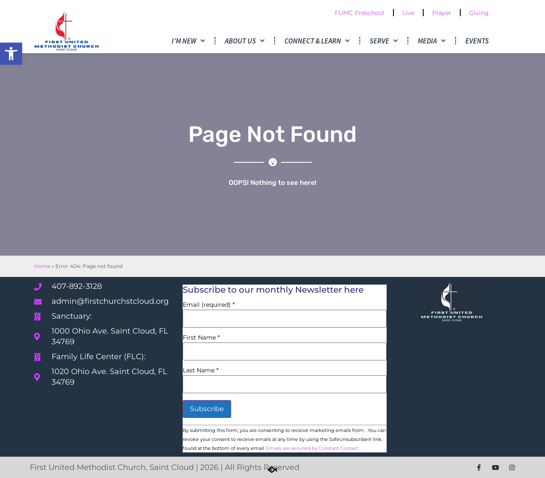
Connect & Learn (317, 41)
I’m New (188, 41)
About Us (244, 41)
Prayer (441, 13)
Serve (384, 41)
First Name (201, 337)
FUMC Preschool (359, 13)
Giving (479, 13)
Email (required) (209, 305)
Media (431, 41)
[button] (11, 54)
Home (42, 266)
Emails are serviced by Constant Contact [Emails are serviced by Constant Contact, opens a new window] (312, 448)
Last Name (200, 370)
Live (408, 13)
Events (477, 41)
